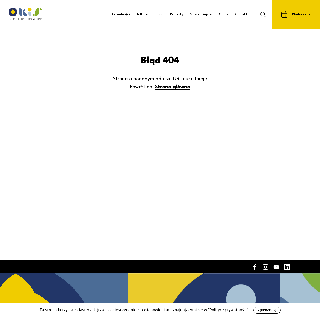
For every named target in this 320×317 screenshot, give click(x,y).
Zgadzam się (267, 310)
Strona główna (172, 87)
